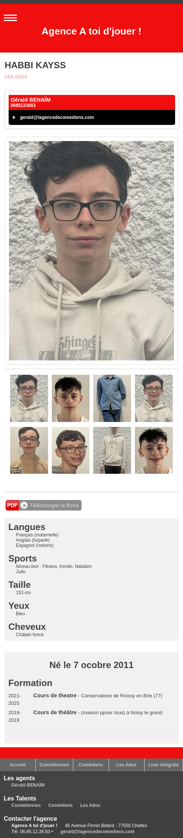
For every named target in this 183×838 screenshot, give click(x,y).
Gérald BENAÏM (28, 785)
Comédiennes (54, 764)
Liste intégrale (163, 764)
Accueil (18, 764)
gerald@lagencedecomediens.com (57, 117)
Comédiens (91, 764)
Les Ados (16, 77)
